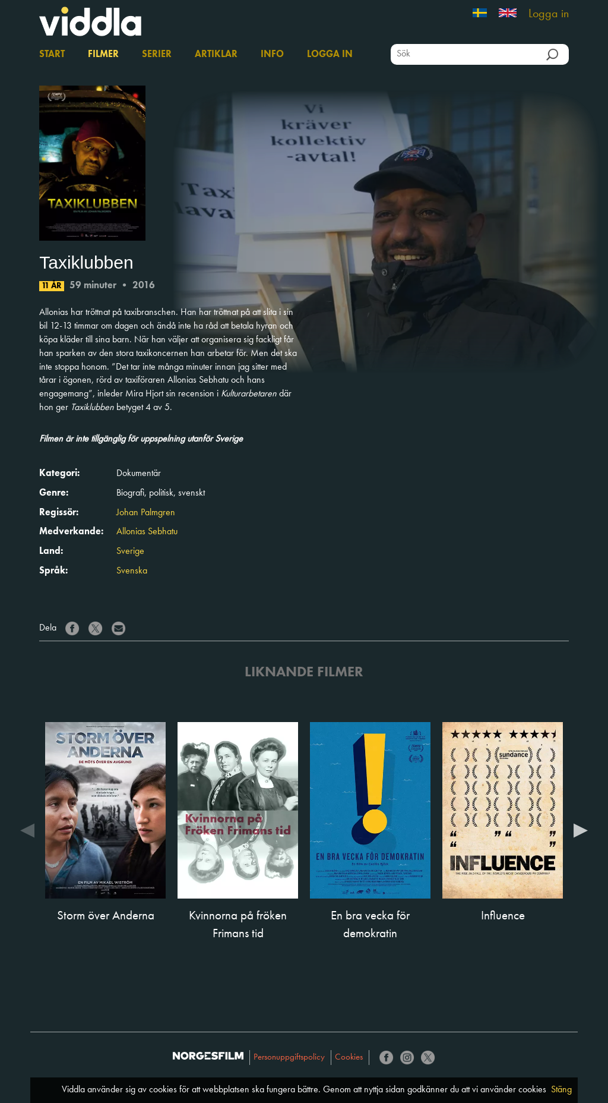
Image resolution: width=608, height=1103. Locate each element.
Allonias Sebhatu (147, 532)
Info (272, 54)
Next (581, 829)
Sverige (130, 551)
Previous (27, 829)
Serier (157, 54)
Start (52, 54)
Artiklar (216, 54)
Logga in (548, 14)
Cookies (349, 1057)
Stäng (561, 1090)
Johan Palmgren (145, 513)
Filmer (103, 54)
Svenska (131, 571)
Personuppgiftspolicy (289, 1057)
